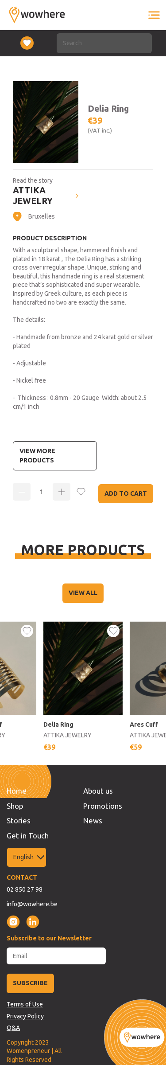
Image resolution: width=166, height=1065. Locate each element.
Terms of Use (25, 1004)
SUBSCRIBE (30, 983)
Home (17, 791)
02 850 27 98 (24, 889)
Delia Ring (58, 724)
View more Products (37, 455)
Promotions (102, 806)
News (92, 820)
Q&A (13, 1027)
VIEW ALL (83, 592)
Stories (19, 820)
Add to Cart (125, 493)
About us (98, 791)
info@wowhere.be (32, 904)
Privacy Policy (25, 1016)
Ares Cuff (144, 724)
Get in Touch (28, 835)
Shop (15, 806)
